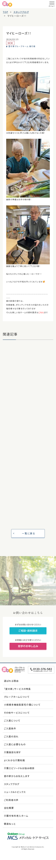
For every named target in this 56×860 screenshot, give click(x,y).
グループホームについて (17, 696)
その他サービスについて (17, 712)
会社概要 (9, 807)
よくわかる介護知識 (14, 760)
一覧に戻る (28, 533)
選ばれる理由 (11, 680)
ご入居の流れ (11, 736)
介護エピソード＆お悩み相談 (19, 768)
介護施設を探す (12, 752)
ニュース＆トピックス (15, 792)
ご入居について (12, 720)
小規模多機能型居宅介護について (22, 704)
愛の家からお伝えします (17, 776)
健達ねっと (10, 823)
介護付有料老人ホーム (16, 815)
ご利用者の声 (11, 800)
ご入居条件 (10, 728)
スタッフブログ (11, 784)
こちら (41, 312)
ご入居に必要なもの (15, 744)
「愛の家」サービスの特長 (17, 688)
